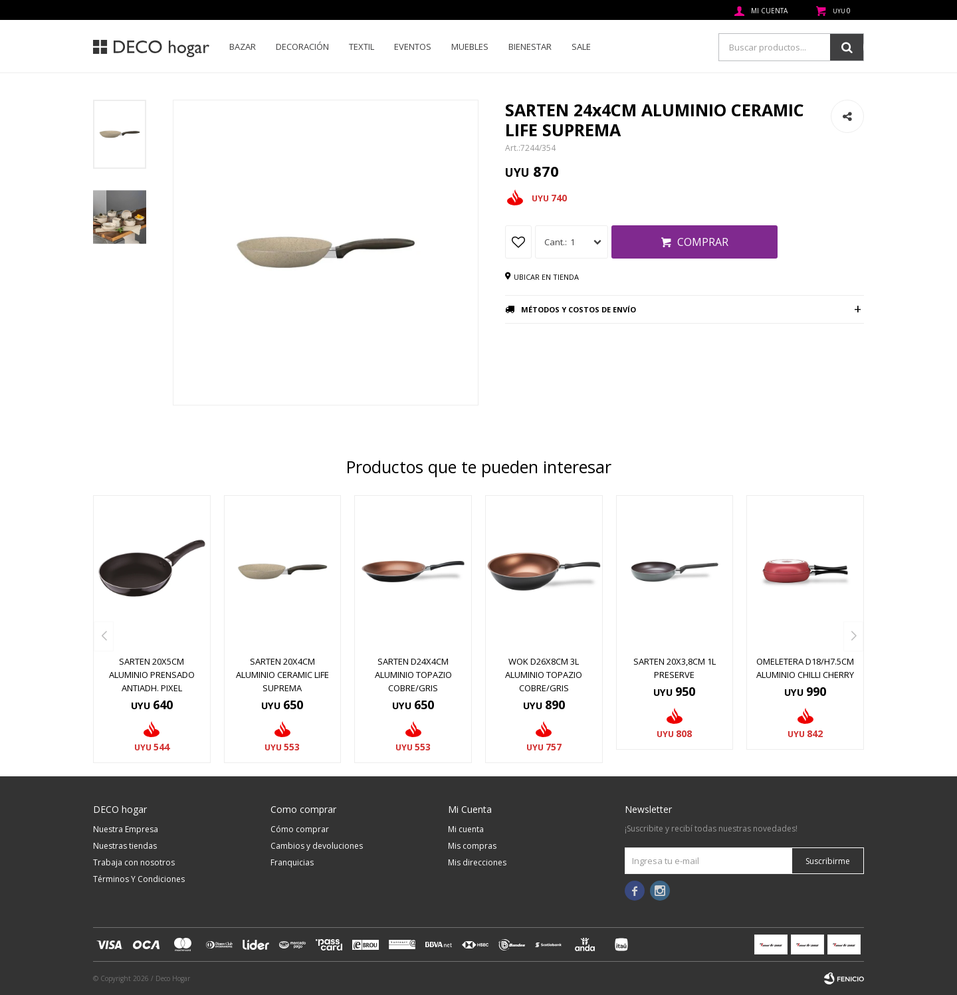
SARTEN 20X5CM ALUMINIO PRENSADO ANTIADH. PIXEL (152, 674)
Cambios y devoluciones (316, 845)
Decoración (302, 47)
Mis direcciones (477, 862)
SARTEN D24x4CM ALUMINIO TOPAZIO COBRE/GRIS (413, 674)
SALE (581, 47)
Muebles (469, 47)
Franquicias (292, 862)
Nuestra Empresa (125, 829)
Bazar (242, 47)
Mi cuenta (466, 829)
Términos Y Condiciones (139, 879)
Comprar (702, 242)
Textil (361, 47)
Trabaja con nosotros (134, 862)
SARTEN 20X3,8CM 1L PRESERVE (674, 668)
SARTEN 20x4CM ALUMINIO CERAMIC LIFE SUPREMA (282, 674)
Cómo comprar (299, 829)
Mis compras (472, 845)
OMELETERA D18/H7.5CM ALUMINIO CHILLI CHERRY (805, 668)
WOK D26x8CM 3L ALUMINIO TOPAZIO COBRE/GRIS (543, 674)
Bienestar (530, 47)
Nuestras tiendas (125, 845)
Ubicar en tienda (546, 277)
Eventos (412, 47)
